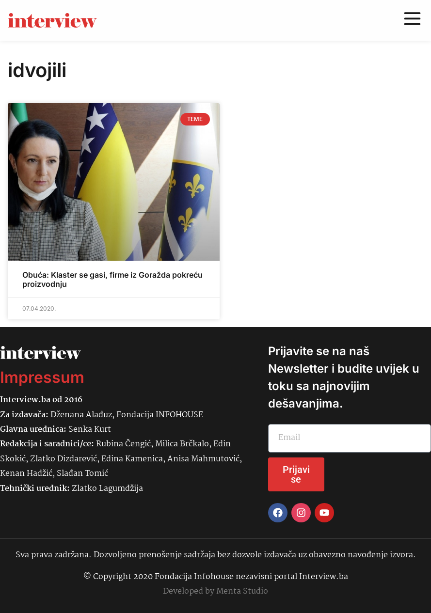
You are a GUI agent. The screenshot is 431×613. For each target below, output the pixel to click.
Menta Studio (242, 591)
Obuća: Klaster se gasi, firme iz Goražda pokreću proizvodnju (112, 279)
